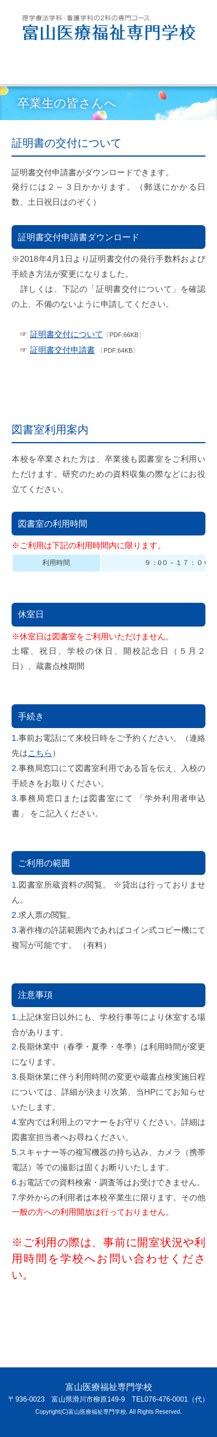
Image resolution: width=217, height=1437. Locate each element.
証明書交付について (66, 334)
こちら (40, 753)
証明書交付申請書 (62, 349)
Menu (42, 70)
